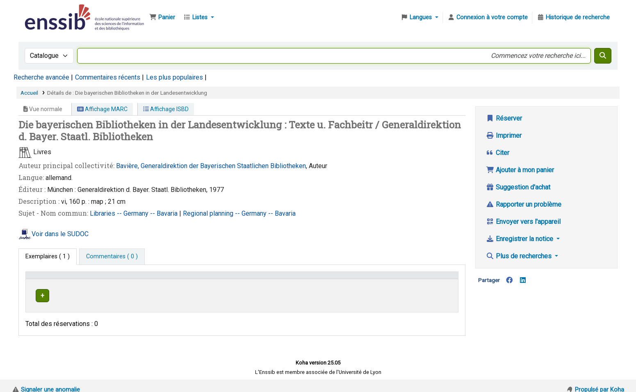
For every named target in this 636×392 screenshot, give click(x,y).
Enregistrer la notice (520, 239)
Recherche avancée (41, 77)
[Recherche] (602, 56)
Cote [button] (284, 279)
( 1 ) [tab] (47, 256)
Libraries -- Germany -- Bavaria (134, 213)
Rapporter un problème (523, 204)
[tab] (112, 256)
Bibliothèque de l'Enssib (43, 11)
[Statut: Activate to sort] (432, 278)
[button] (162, 17)
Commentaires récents (107, 77)
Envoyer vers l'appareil (523, 222)
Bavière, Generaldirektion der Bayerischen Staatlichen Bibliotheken (211, 166)
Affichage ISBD (166, 109)
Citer (497, 153)
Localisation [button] (219, 279)
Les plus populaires (174, 77)
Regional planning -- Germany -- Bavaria (239, 213)
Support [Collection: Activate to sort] (155, 279)
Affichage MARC (102, 109)
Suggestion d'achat (518, 187)
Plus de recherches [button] (519, 256)
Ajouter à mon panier (520, 170)
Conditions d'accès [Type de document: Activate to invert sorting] (54, 279)
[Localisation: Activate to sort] (237, 278)
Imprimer (504, 135)
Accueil (29, 92)
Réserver (504, 118)
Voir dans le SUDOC (60, 234)
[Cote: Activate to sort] (341, 278)
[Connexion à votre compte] (487, 17)
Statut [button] (418, 279)
